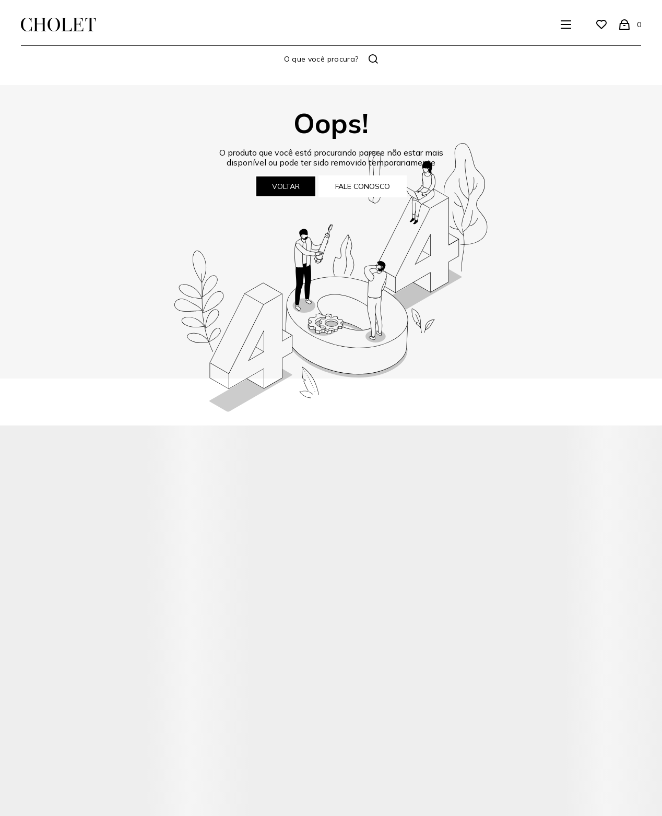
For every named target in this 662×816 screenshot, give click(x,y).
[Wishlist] (601, 24)
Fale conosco (362, 186)
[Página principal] (58, 24)
